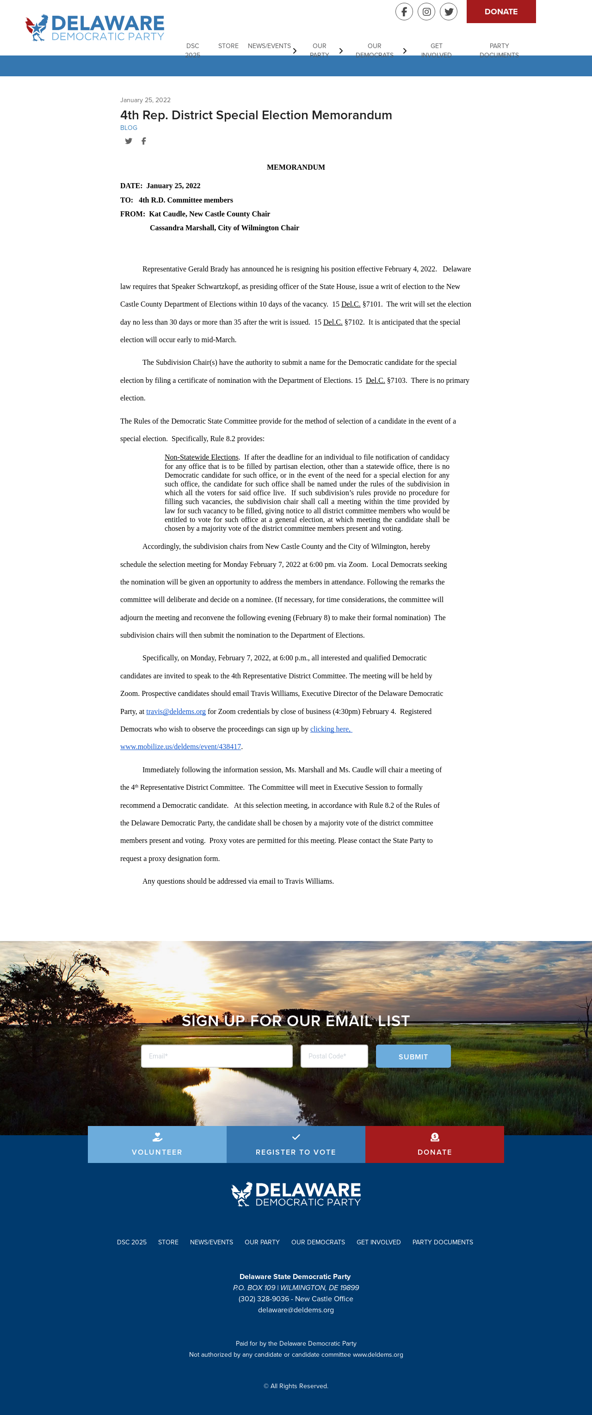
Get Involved (465, 46)
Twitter (479, 11)
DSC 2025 (218, 46)
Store (255, 46)
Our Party (346, 46)
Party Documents (529, 46)
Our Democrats (402, 46)
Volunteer (157, 1152)
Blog (128, 128)
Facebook (435, 11)
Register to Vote (296, 1152)
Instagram (457, 11)
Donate (532, 12)
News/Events (295, 46)
